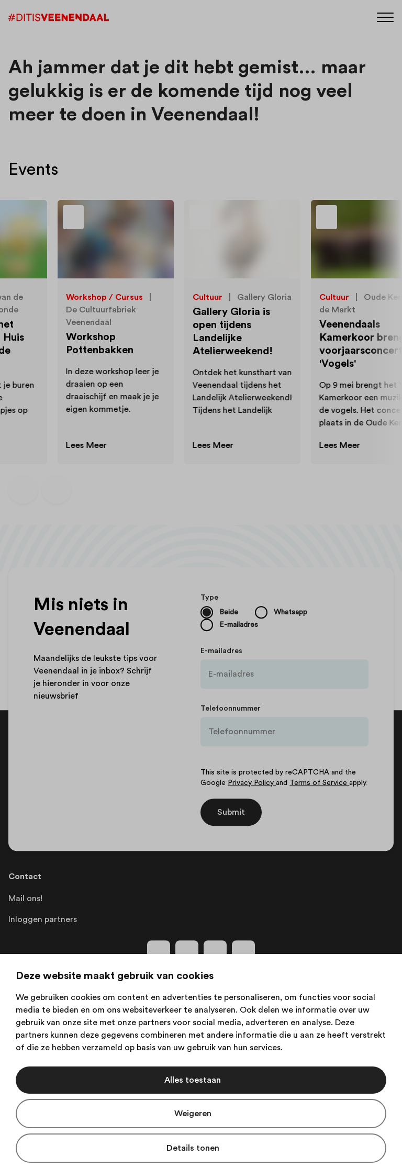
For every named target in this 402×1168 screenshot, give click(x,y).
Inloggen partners (42, 919)
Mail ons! (25, 898)
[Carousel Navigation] (39, 489)
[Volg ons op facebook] (158, 951)
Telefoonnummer (230, 708)
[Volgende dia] (56, 489)
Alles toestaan (192, 1080)
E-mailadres (221, 651)
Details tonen (192, 1148)
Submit (231, 812)
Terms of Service (319, 783)
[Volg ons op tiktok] (243, 951)
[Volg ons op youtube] (215, 951)
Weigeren (192, 1113)
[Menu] (385, 16)
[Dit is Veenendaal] (58, 17)
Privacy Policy (252, 783)
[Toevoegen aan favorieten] (104, 219)
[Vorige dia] (23, 489)
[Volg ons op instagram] (186, 951)
